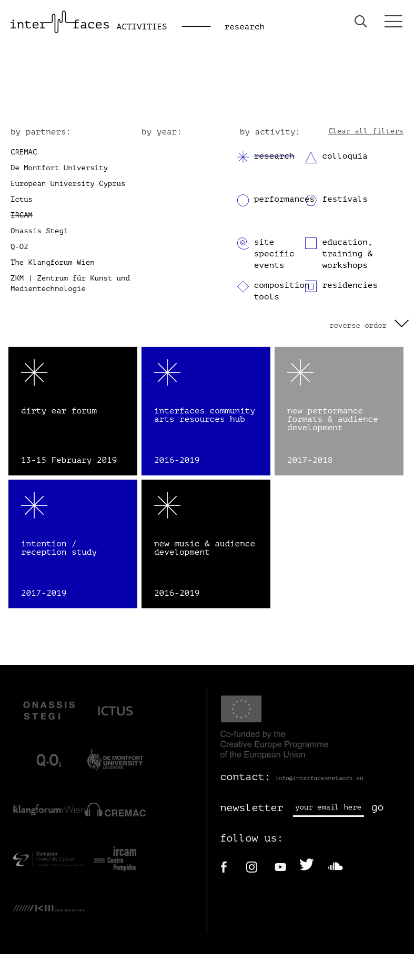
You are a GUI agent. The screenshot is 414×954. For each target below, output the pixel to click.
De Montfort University (59, 168)
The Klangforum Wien (53, 262)
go (377, 807)
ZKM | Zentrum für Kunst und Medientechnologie (70, 283)
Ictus (22, 199)
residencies (350, 285)
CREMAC (24, 152)
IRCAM (22, 215)
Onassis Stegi (39, 231)
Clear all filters (365, 131)
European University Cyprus (68, 184)
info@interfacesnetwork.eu (319, 778)
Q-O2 (19, 247)
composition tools (282, 291)
